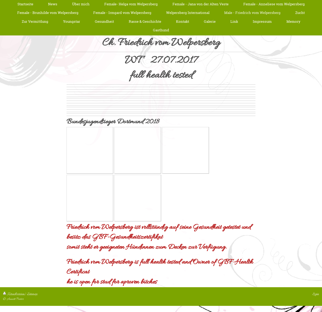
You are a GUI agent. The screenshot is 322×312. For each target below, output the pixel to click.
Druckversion (14, 294)
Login (315, 294)
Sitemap (32, 294)
